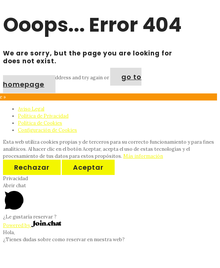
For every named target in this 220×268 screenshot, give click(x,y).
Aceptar (88, 167)
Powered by (32, 225)
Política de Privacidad (43, 116)
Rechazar (32, 167)
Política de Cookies (40, 123)
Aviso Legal (31, 109)
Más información (143, 156)
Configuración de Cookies (47, 130)
